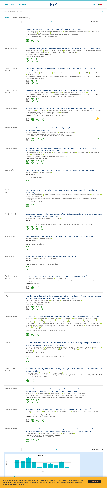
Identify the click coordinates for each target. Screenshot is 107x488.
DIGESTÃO (40, 36)
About (13, 4)
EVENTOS (61, 356)
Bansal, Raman (52, 325)
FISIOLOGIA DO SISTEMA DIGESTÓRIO (41, 96)
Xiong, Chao (68, 323)
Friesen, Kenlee (90, 325)
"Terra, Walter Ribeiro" (21, 18)
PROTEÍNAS (45, 376)
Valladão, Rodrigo (57, 31)
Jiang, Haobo (75, 323)
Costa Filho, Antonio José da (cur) (35, 347)
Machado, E (64, 112)
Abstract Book (34, 375)
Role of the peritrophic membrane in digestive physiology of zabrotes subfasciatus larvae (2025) (60, 90)
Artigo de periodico (11, 29)
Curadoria (8, 342)
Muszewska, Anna (41, 318)
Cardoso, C (78, 110)
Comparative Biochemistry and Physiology (41, 435)
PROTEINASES (78, 397)
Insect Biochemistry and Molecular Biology (41, 302)
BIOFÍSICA (34, 356)
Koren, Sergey (96, 323)
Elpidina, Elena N (62, 322)
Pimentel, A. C (85, 110)
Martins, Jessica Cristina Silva (34, 50)
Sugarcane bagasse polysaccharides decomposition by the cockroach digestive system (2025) (60, 108)
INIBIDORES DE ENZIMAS (50, 36)
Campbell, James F (46, 327)
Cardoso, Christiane (73, 194)
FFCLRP (34, 352)
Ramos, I (28, 112)
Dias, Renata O (96, 194)
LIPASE (33, 437)
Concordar (95, 481)
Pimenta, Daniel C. (56, 393)
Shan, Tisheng (43, 323)
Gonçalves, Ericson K (31, 132)
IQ (60, 34)
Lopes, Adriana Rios (44, 33)
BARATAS (55, 115)
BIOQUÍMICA (40, 356)
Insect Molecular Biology (37, 54)
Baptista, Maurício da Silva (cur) (35, 349)
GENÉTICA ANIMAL (59, 330)
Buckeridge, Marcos (53, 112)
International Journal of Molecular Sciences (42, 34)
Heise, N (45, 112)
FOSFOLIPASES (40, 437)
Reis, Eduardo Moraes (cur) (70, 347)
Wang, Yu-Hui (60, 325)
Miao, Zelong (60, 323)
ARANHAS (34, 36)
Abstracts (32, 76)
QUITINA (42, 304)
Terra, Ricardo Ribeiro (45, 172)
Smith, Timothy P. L (62, 320)
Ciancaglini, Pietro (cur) (52, 349)
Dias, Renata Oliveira (59, 73)
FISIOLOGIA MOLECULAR (38, 264)
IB (52, 54)
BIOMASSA (62, 115)
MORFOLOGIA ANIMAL (59, 136)
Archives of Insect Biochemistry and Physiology (43, 134)
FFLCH (36, 174)
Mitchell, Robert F (89, 322)
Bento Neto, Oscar (69, 31)
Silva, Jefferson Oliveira (32, 31)
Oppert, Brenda (30, 318)
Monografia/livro (10, 170)
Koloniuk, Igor (37, 320)
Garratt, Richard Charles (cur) (69, 349)
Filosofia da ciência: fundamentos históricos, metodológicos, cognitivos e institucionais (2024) (60, 170)
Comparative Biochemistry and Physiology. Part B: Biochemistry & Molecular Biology (53, 395)
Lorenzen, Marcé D (43, 325)
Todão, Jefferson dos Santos (59, 194)
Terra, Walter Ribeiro (31, 33)
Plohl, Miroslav (78, 318)
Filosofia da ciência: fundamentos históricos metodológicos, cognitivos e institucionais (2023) (59, 236)
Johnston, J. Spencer (48, 320)
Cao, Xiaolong (51, 323)
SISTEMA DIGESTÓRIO (51, 264)
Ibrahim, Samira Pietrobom (33, 92)
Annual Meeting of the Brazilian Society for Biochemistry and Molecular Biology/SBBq (74, 198)
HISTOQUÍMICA (35, 304)
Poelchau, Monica (78, 325)
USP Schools (22, 4)
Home (6, 4)
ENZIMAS (33, 78)
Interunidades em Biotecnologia (70, 34)
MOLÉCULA (41, 202)
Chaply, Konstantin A (51, 322)
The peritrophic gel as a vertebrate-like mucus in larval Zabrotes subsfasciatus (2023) (56, 276)
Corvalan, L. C (29, 196)
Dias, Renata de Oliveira (69, 52)
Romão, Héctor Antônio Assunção (53, 50)
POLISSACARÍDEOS (47, 115)
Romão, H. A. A (38, 196)
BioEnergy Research (35, 114)
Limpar (101, 18)
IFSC (42, 352)
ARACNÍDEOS (40, 78)
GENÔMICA (40, 56)
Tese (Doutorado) (10, 214)
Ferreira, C (58, 110)
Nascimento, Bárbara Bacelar (34, 218)
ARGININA (34, 56)
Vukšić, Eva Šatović (66, 318)
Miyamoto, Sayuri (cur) (85, 349)
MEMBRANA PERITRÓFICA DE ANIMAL (63, 96)
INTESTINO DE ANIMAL (55, 397)
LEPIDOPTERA (88, 224)
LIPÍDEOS (45, 158)
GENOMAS (34, 330)
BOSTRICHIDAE (42, 330)
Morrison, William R (85, 323)
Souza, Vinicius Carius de (82, 31)
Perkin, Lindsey (69, 325)
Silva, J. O (28, 194)
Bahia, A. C (39, 112)
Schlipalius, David (30, 325)
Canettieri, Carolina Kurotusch (73, 50)
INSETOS (80, 224)
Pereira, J (98, 110)
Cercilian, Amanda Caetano (89, 50)
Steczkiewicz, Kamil (53, 318)
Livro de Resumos (35, 198)
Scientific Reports (35, 156)
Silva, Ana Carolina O (46, 31)
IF (40, 352)
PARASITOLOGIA (35, 397)
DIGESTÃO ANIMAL (58, 224)
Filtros (7, 18)
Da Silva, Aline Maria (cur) (54, 347)
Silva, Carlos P (53, 258)
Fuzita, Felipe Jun (30, 393)
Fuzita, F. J (93, 110)
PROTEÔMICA (44, 397)
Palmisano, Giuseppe (43, 393)
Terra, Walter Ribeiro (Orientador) (51, 218)
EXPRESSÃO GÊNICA (36, 416)
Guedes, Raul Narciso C (75, 320)
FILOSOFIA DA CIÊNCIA (37, 178)
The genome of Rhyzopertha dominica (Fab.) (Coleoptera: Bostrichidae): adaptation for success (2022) (62, 316)
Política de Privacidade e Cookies (13, 485)
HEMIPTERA (69, 136)
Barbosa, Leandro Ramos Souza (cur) (90, 347)
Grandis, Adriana (41, 110)
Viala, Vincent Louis (46, 73)
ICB (83, 395)
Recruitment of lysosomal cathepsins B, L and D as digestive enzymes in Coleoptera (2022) (58, 409)
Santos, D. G (52, 110)
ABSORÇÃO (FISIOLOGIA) (71, 224)
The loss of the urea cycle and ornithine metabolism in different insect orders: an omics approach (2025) (63, 49)
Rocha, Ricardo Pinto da (72, 73)
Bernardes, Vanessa (49, 411)
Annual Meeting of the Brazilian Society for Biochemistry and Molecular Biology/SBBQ (69, 76)
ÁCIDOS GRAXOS (49, 437)
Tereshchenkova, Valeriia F (76, 322)
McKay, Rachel (34, 323)
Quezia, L (33, 112)
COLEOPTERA (53, 416)
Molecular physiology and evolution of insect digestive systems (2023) (51, 256)
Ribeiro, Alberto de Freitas (67, 132)
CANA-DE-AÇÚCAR (36, 115)
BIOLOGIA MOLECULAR (51, 356)
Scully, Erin (36, 327)
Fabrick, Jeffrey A (87, 318)
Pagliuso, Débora (30, 110)
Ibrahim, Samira (40, 278)
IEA (50, 114)
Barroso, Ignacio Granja (32, 373)
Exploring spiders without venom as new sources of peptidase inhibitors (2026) (54, 29)
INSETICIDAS (50, 330)
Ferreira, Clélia (95, 31)
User (93, 4)
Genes (32, 328)
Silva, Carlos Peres (69, 92)
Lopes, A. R (48, 194)
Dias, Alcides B (42, 132)
